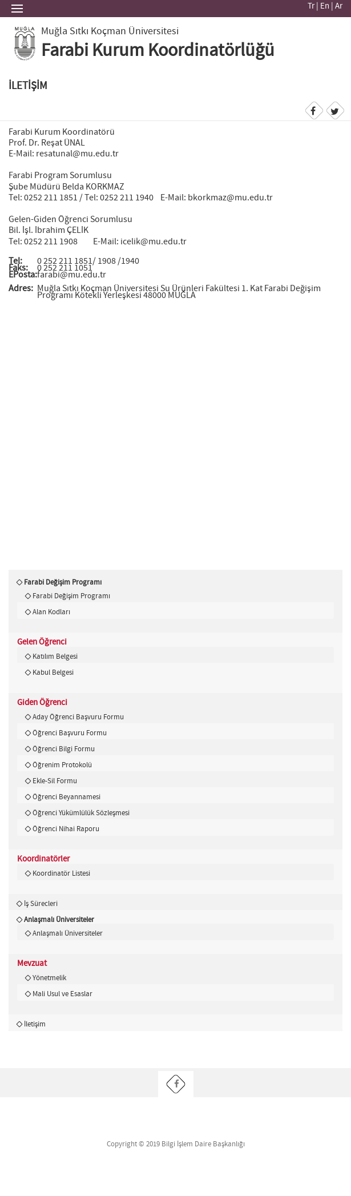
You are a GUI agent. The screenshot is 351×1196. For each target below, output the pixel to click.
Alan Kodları (51, 612)
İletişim (35, 1024)
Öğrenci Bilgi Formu (64, 749)
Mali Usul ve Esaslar (62, 994)
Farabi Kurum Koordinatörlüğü (158, 51)
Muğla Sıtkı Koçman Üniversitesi (110, 31)
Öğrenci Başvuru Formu (70, 733)
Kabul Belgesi (53, 672)
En (324, 6)
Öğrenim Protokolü (62, 765)
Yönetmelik (49, 978)
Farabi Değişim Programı (63, 582)
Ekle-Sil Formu (55, 781)
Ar (338, 6)
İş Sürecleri (41, 904)
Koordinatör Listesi (61, 873)
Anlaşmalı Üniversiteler (59, 920)
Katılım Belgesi (55, 657)
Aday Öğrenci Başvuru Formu (78, 717)
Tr (311, 6)
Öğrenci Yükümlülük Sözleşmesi (81, 813)
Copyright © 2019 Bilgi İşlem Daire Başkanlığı (176, 1144)
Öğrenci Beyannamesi (66, 797)
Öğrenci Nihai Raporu (66, 829)
